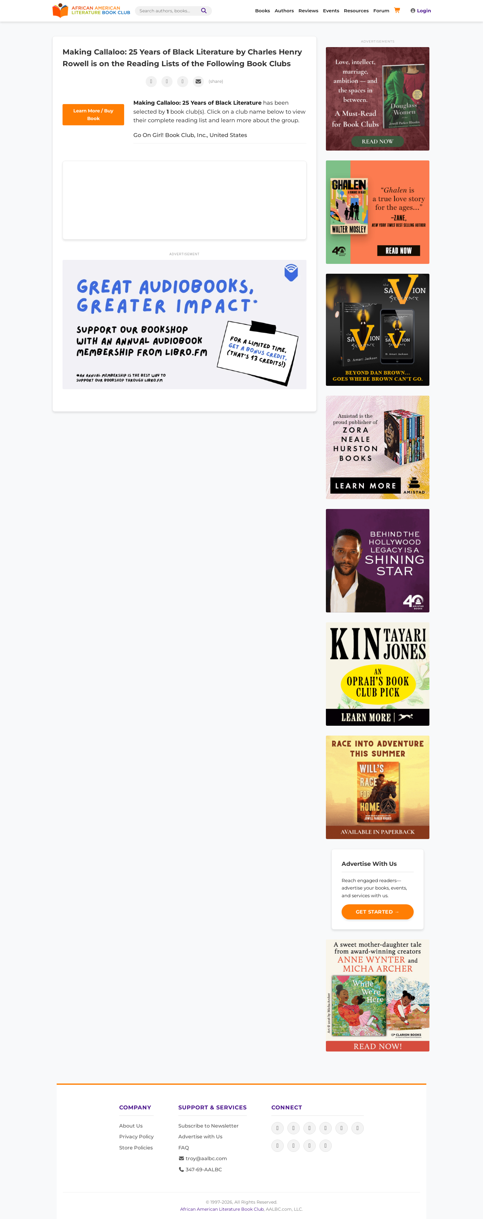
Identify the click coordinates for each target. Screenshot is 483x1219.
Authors (284, 11)
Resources (356, 11)
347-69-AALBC (200, 1170)
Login (420, 11)
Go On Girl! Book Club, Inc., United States (190, 135)
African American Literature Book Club (222, 1209)
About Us (131, 1126)
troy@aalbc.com (202, 1158)
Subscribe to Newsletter (208, 1126)
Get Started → (378, 912)
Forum (381, 11)
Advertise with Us (200, 1137)
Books (262, 11)
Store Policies (136, 1148)
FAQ (183, 1148)
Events (331, 11)
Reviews (308, 11)
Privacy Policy (136, 1137)
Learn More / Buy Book (93, 114)
